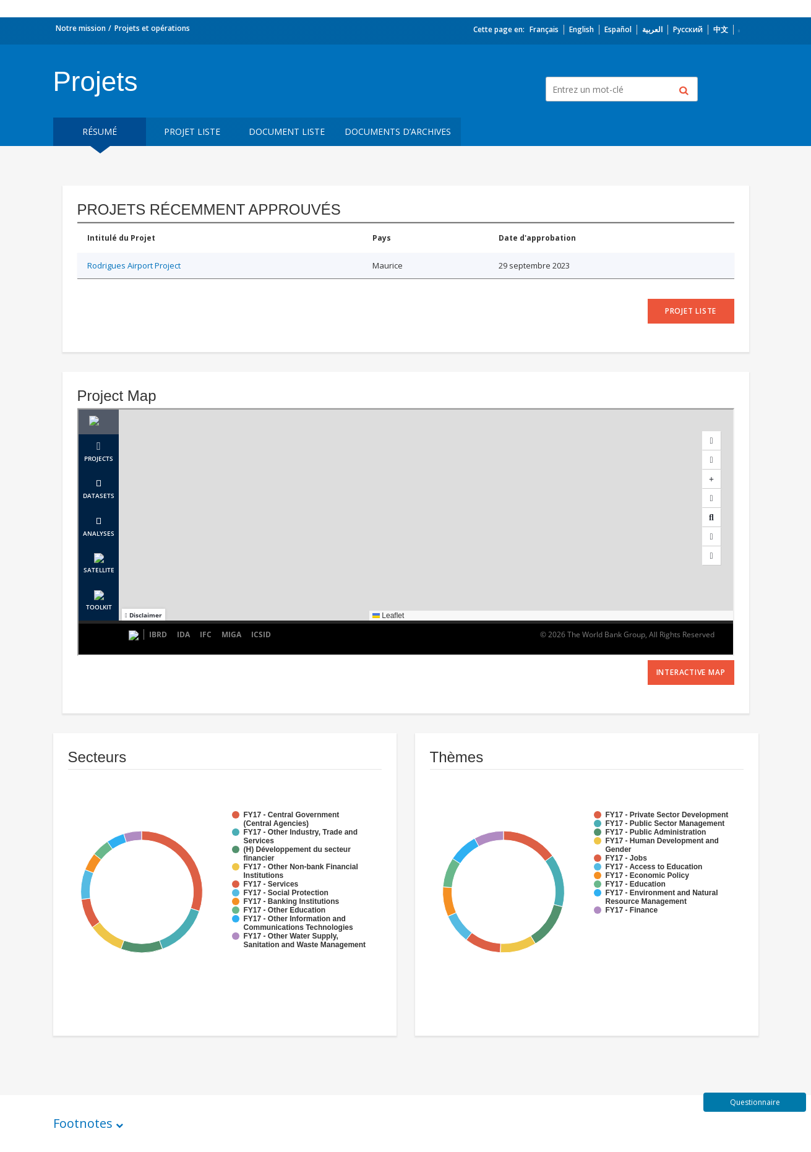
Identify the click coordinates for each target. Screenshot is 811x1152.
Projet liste (192, 131)
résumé (99, 131)
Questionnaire (755, 1102)
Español (618, 29)
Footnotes (83, 1123)
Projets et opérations (152, 28)
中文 (720, 29)
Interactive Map (691, 672)
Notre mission (81, 28)
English (581, 29)
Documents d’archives (398, 131)
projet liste (690, 311)
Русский (688, 29)
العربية (652, 29)
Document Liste (287, 131)
